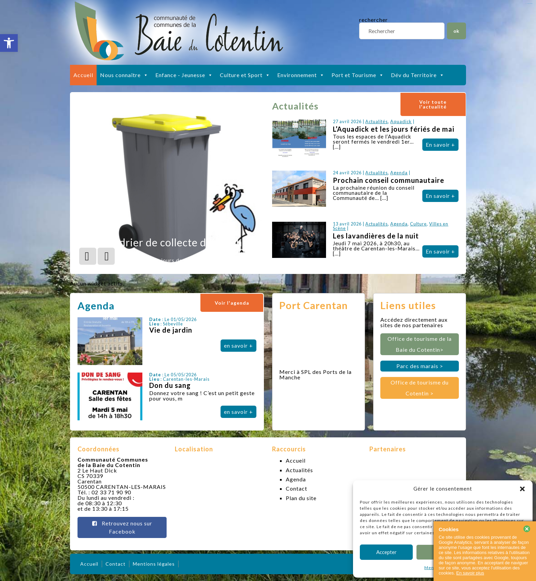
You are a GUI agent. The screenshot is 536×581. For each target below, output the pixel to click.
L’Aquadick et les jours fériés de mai (393, 129)
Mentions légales (154, 564)
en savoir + (238, 345)
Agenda (399, 172)
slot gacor (530, 3)
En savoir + (440, 144)
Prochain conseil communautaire (388, 180)
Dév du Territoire (418, 75)
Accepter (386, 552)
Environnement (301, 75)
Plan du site (301, 498)
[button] (9, 43)
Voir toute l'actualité (433, 104)
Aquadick (401, 121)
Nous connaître (124, 75)
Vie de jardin (170, 330)
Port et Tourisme (358, 75)
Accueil (83, 75)
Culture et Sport (245, 75)
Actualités (376, 121)
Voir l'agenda (232, 303)
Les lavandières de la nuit (376, 236)
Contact (296, 488)
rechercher (373, 19)
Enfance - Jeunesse (184, 75)
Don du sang (170, 385)
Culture (418, 224)
